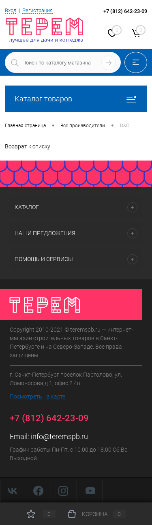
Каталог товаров (76, 99)
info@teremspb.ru (59, 436)
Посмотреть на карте (37, 396)
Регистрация (37, 10)
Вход (10, 10)
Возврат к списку (27, 146)
